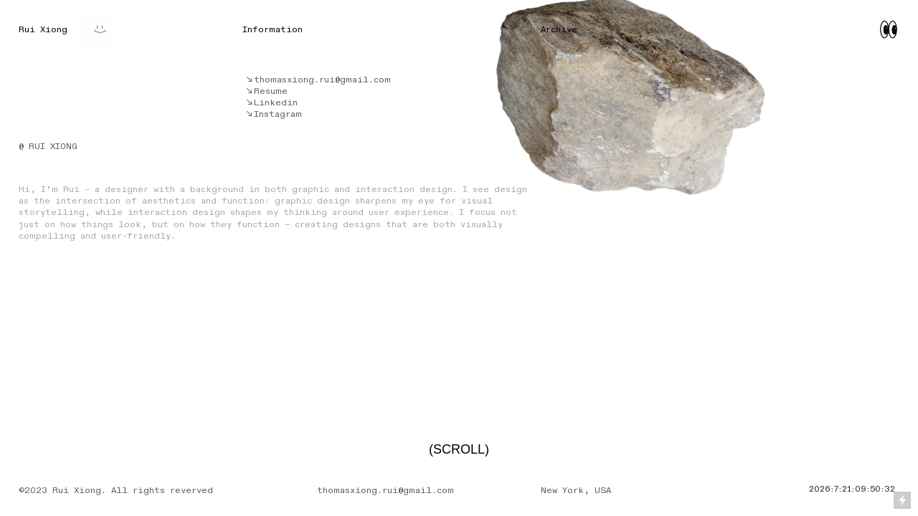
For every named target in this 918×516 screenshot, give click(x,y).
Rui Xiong (43, 29)
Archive (559, 29)
